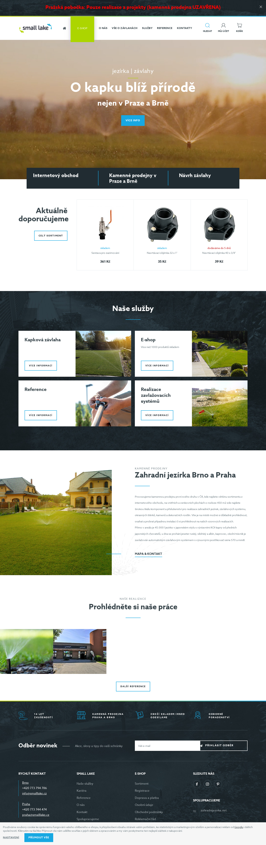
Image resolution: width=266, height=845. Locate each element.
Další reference (133, 687)
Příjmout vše (38, 837)
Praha (26, 805)
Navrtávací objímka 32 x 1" (162, 253)
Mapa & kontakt (148, 555)
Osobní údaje (144, 806)
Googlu (238, 827)
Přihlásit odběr (226, 747)
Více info (133, 120)
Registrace (142, 792)
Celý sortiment (51, 234)
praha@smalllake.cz (35, 816)
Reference (84, 799)
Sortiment (142, 785)
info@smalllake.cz (34, 795)
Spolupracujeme (88, 820)
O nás (81, 806)
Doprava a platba (147, 799)
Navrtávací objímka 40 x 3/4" (219, 253)
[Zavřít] (260, 7)
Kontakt (82, 813)
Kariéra (81, 792)
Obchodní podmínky (149, 813)
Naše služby (85, 785)
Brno (25, 784)
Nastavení (11, 837)
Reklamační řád (145, 820)
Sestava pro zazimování (105, 253)
